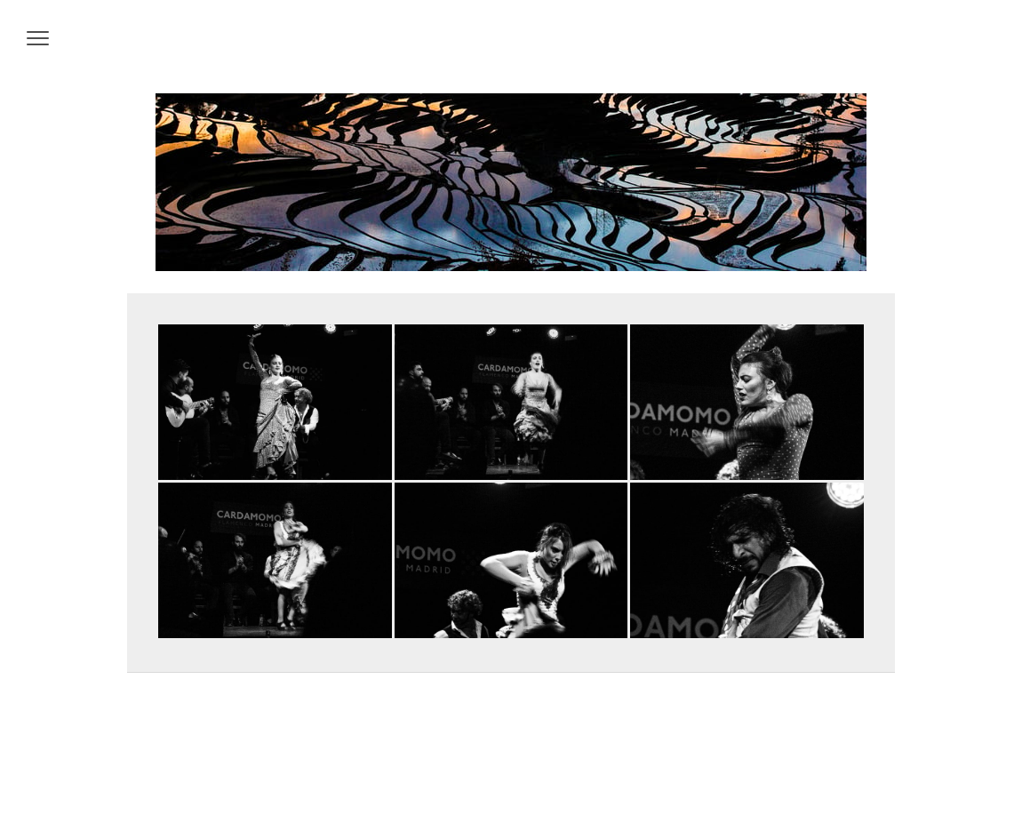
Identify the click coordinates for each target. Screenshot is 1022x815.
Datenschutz (184, 762)
